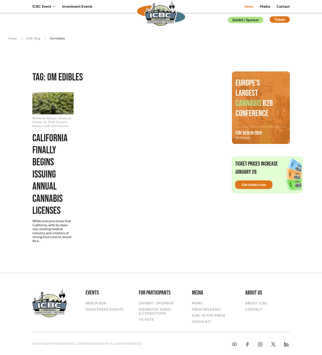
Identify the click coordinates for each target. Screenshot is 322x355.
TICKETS (146, 319)
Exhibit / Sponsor (245, 20)
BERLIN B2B (96, 303)
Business (37, 126)
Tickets (279, 19)
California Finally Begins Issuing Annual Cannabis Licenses (50, 174)
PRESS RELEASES (206, 309)
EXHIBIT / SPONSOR (156, 303)
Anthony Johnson (57, 118)
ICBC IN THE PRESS (208, 315)
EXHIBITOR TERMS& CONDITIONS (155, 311)
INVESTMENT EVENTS (105, 309)
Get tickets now (254, 185)
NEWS (197, 303)
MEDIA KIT (201, 321)
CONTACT (254, 309)
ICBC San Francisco (56, 126)
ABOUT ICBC (256, 303)
